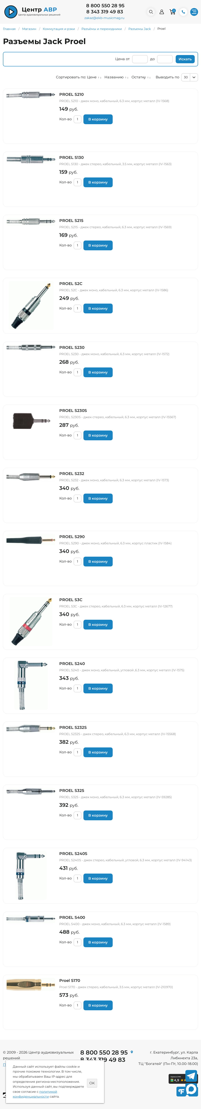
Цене (92, 77)
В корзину (98, 119)
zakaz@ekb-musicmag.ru (104, 18)
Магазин (29, 29)
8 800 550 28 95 (105, 5)
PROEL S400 (72, 917)
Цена (120, 59)
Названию (114, 77)
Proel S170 (69, 980)
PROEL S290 (72, 536)
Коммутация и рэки (59, 29)
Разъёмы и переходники (101, 29)
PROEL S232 (71, 473)
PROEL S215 (71, 220)
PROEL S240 (72, 663)
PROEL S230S (73, 410)
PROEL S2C (70, 283)
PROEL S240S (73, 853)
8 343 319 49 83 (104, 11)
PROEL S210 (71, 94)
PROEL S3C (70, 599)
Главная (9, 29)
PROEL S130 (71, 157)
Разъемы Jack (139, 29)
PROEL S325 (71, 790)
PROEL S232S (73, 727)
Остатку (139, 77)
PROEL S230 (71, 347)
